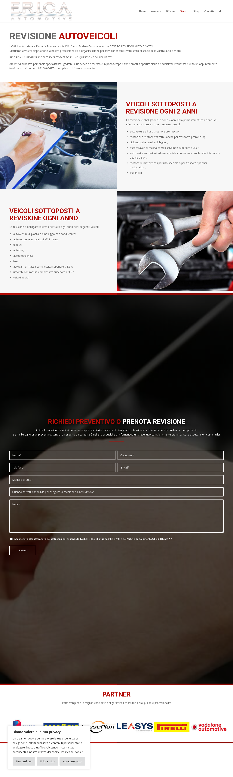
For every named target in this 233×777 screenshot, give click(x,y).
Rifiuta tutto (47, 761)
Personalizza (24, 761)
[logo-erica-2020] (40, 11)
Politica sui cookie (72, 752)
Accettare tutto (72, 761)
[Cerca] (220, 11)
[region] (49, 747)
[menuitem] (143, 11)
